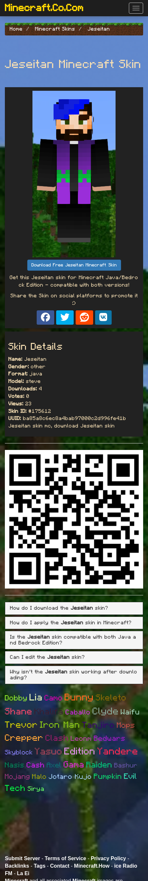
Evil (130, 776)
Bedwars (110, 738)
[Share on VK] (103, 317)
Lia (36, 697)
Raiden (99, 765)
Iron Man (60, 725)
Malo (39, 776)
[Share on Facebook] (45, 317)
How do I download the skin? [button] (59, 608)
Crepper (24, 738)
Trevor (21, 725)
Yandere (117, 751)
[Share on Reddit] (84, 317)
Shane (18, 711)
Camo (53, 698)
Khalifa (49, 712)
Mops (126, 725)
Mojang (17, 776)
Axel (54, 765)
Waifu (130, 712)
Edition (79, 751)
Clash (57, 738)
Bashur (126, 765)
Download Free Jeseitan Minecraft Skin (74, 265)
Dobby (16, 698)
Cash (36, 765)
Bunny (79, 697)
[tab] (74, 608)
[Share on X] (65, 317)
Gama (74, 764)
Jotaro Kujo (70, 776)
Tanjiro (98, 725)
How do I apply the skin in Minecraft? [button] (71, 622)
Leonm (81, 738)
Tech (15, 788)
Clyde (105, 711)
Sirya (36, 789)
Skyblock (19, 752)
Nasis (15, 765)
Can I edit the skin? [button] (47, 657)
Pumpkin (108, 776)
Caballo (78, 712)
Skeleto (111, 698)
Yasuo (48, 751)
